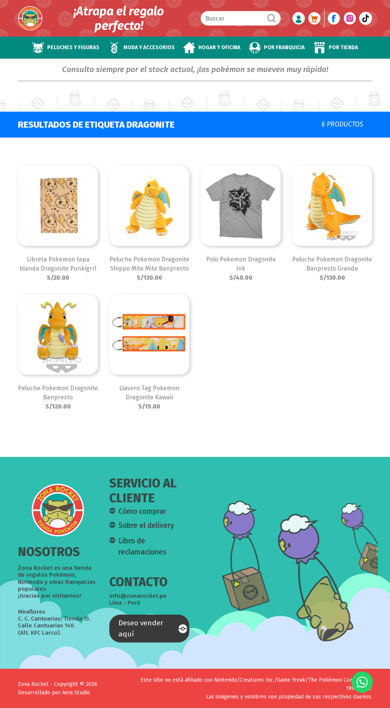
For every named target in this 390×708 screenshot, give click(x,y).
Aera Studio (76, 692)
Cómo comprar (142, 515)
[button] (66, 48)
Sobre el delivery (146, 529)
